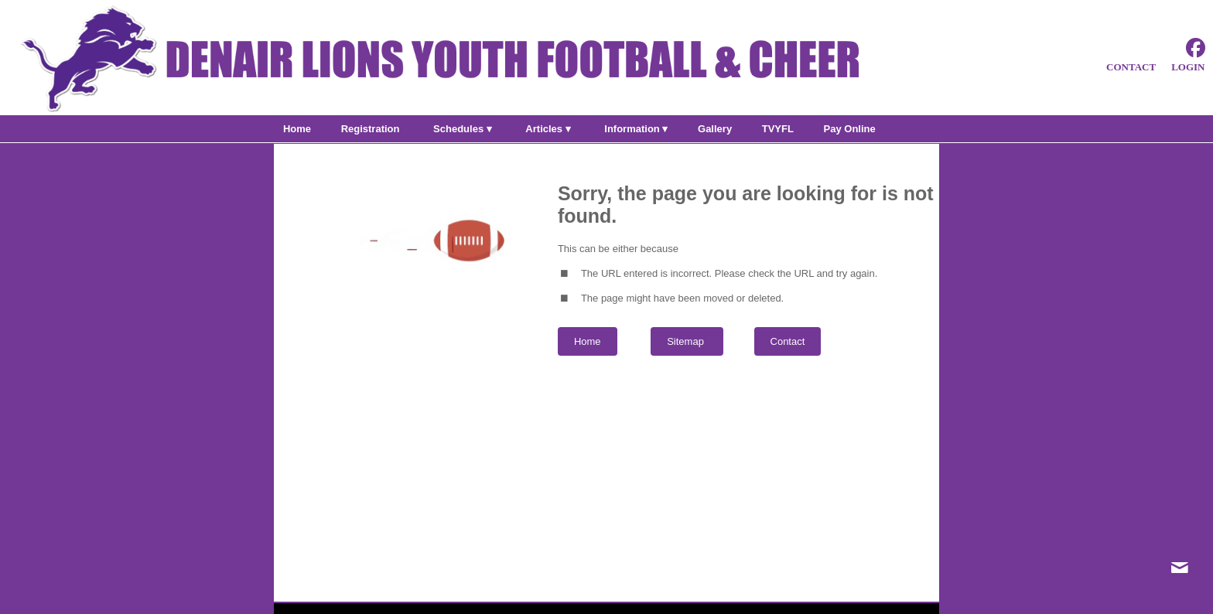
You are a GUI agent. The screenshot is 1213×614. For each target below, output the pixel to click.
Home (587, 341)
